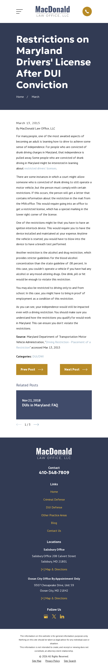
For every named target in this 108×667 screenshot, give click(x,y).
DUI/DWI (38, 356)
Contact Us (54, 530)
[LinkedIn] (62, 616)
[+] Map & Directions (54, 569)
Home (54, 491)
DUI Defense (54, 507)
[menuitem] (36, 661)
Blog (54, 523)
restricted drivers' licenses (40, 168)
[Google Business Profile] (46, 616)
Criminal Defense (54, 499)
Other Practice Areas (54, 515)
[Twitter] (54, 616)
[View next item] (36, 424)
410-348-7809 (54, 472)
